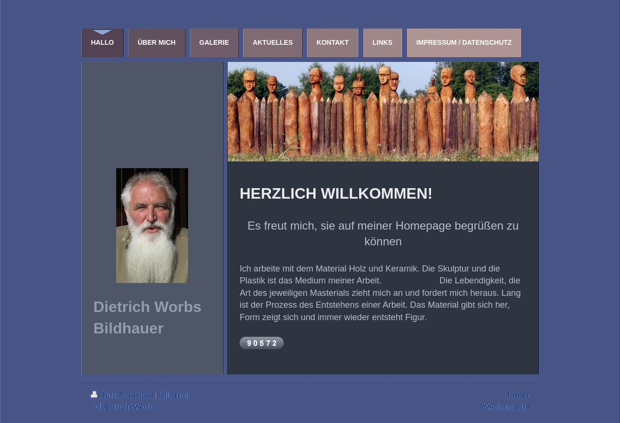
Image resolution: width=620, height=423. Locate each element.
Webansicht (506, 407)
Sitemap (175, 395)
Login (518, 395)
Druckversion (123, 395)
